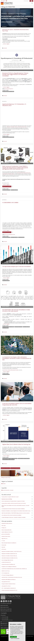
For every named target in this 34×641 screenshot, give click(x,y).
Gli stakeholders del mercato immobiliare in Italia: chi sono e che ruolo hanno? (16, 310)
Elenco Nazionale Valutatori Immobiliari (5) (9, 542)
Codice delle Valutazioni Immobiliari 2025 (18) (9, 557)
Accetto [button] (12, 636)
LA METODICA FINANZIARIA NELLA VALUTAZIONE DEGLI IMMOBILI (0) (14, 568)
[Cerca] (30, 1)
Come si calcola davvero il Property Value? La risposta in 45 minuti (13, 501)
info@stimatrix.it (4, 623)
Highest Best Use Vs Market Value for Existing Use (16, 444)
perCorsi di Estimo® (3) (6, 534)
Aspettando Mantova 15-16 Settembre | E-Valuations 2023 (14, 104)
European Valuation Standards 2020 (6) (8, 583)
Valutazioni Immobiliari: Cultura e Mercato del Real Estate (17, 126)
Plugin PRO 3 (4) (4, 538)
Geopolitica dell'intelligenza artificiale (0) (8, 579)
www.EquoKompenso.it (9, 88)
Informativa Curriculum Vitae (7, 609)
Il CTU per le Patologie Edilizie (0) (7, 575)
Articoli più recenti (15, 468)
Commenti (5, 48)
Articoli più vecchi (5, 468)
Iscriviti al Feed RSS (5, 490)
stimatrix (4, 483)
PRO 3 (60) (3, 525)
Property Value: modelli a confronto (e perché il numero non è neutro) (14, 503)
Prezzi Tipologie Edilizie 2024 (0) (7, 560)
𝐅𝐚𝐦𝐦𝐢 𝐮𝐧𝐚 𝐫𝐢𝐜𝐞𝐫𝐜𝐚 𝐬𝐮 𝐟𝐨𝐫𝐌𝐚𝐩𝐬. (7, 498)
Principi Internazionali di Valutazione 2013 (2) (9, 590)
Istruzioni (11, 490)
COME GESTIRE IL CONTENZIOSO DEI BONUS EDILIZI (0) (12, 577)
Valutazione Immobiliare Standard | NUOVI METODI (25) (11, 551)
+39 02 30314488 (5, 617)
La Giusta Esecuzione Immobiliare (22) (8, 564)
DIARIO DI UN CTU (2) (5, 570)
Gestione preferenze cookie (7, 610)
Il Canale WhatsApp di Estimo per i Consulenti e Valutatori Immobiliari (13, 517)
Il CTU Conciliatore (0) (5, 573)
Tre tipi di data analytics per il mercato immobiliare (16, 266)
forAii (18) (3, 547)
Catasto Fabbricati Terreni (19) (7, 532)
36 (12, 232)
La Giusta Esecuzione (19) (6, 562)
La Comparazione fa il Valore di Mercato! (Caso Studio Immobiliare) (13, 508)
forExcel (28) (4, 545)
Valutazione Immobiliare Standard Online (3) (9, 555)
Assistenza (4, 615)
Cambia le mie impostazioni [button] (15, 638)
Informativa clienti (5, 605)
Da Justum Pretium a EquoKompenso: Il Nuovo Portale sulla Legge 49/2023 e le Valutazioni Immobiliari (15, 74)
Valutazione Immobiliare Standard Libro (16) (9, 553)
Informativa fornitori (5, 607)
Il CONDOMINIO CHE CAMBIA (10, 202)
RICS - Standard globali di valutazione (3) (9, 588)
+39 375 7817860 (5, 618)
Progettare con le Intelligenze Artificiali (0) (9, 566)
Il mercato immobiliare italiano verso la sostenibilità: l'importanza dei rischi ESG (17, 404)
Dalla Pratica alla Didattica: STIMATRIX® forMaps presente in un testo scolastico (16, 513)
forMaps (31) (4, 527)
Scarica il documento (7, 186)
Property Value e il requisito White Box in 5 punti (10, 496)
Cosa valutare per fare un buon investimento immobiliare (11, 515)
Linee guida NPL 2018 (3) (6, 585)
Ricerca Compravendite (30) (6, 529)
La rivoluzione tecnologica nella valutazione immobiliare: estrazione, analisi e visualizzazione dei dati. (16, 358)
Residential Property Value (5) (7, 523)
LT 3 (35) (3, 540)
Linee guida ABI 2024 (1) (6, 581)
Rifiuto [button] (15, 636)
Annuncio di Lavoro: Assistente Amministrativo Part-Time (15, 30)
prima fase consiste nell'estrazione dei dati (10, 369)
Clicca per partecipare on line (10, 234)
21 (12, 186)
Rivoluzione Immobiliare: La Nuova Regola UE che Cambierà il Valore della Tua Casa (16, 510)
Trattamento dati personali (6, 603)
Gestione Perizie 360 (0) (6, 536)
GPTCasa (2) (4, 549)
